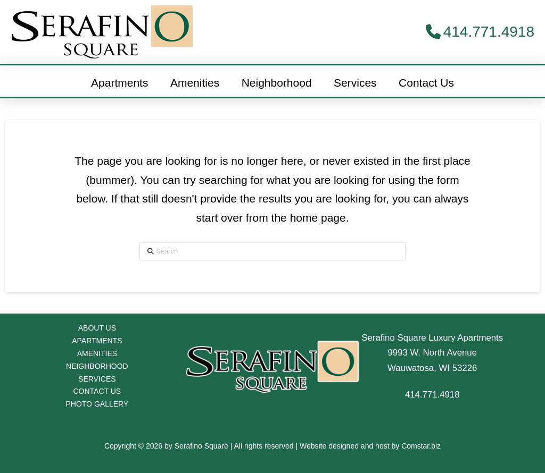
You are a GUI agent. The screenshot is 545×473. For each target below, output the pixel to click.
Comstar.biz (421, 446)
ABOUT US (97, 328)
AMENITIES (97, 353)
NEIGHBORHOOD (97, 366)
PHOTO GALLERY (96, 404)
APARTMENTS (97, 340)
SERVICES (97, 379)
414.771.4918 (432, 395)
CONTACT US (97, 391)
